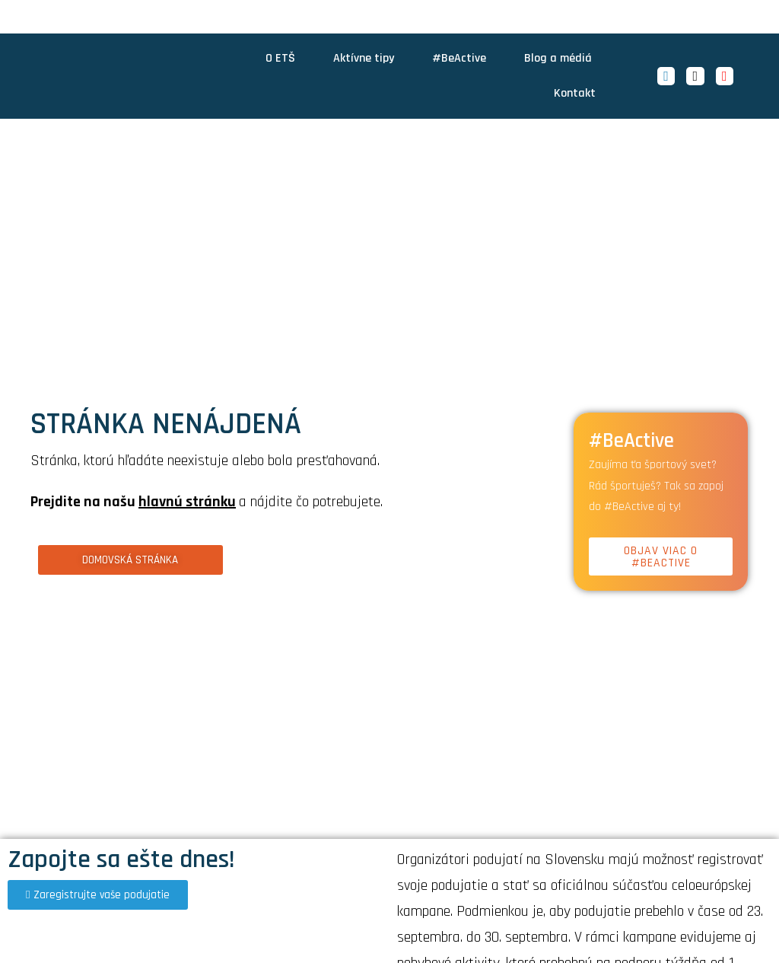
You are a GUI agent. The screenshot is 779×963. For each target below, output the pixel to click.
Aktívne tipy (363, 58)
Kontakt (575, 93)
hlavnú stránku (187, 502)
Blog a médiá (558, 58)
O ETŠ (280, 58)
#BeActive (459, 58)
